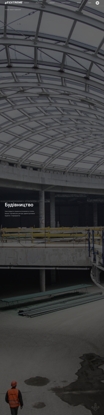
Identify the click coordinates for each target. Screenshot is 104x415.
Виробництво (39, 2)
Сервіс (89, 2)
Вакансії (79, 2)
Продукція (51, 2)
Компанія (26, 2)
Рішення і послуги (65, 2)
